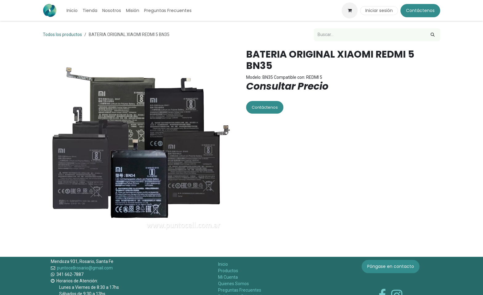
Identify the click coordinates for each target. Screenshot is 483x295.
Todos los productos (62, 34)
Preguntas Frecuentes (239, 290)
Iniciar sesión (379, 10)
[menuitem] (72, 10)
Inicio (223, 264)
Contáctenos (420, 10)
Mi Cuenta (228, 277)
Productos (228, 270)
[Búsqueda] (432, 34)
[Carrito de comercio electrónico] (350, 10)
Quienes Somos (233, 283)
